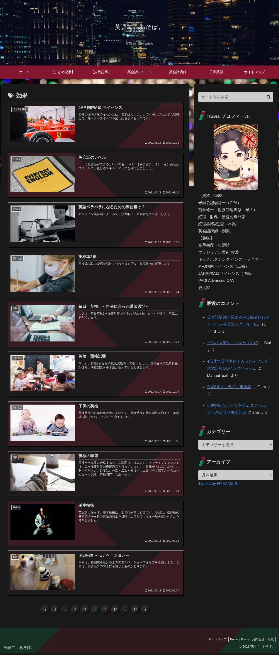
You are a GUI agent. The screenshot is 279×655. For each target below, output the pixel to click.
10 (119, 611)
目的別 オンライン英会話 (229, 387)
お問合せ (256, 641)
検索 (270, 641)
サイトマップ (213, 641)
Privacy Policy (236, 641)
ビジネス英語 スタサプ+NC (232, 343)
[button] (268, 97)
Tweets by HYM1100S (217, 483)
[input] (235, 97)
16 (142, 611)
